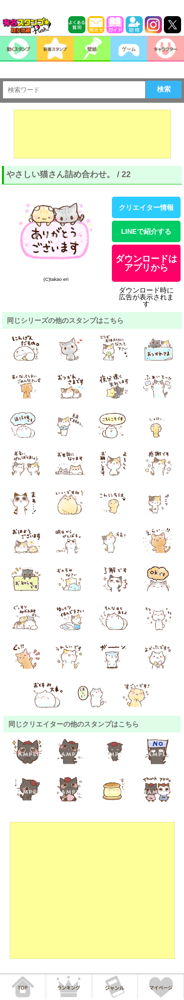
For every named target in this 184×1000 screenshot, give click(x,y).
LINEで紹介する (146, 231)
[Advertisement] (92, 134)
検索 (164, 89)
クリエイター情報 (146, 207)
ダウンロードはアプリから (146, 263)
